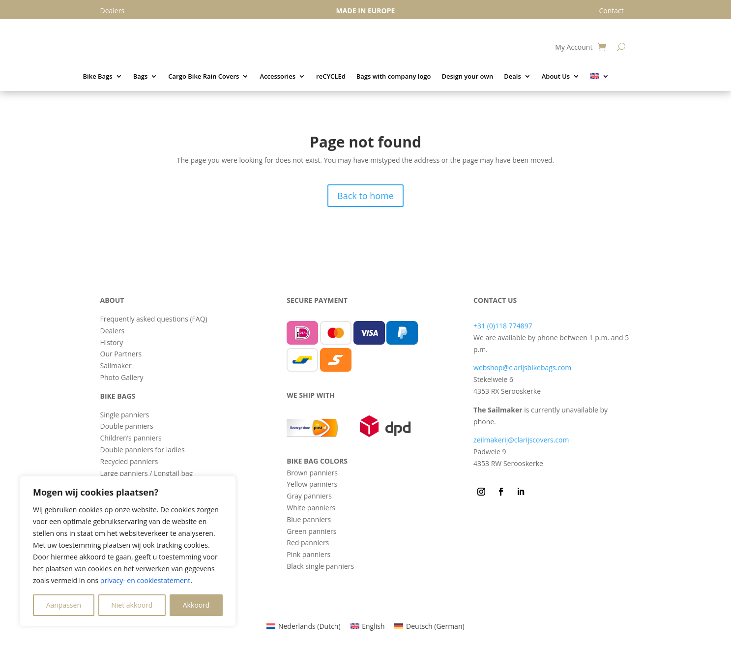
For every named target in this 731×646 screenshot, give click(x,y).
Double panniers (126, 426)
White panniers (311, 507)
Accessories (277, 77)
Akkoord (196, 605)
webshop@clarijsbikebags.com (522, 367)
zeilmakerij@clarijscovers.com (521, 439)
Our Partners (121, 353)
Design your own (467, 77)
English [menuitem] (373, 626)
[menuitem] (599, 78)
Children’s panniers (131, 437)
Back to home (365, 196)
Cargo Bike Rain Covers (203, 77)
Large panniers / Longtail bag (146, 473)
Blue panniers (309, 519)
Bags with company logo (393, 77)
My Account (573, 48)
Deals (512, 77)
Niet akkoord (131, 605)
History (111, 342)
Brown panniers (312, 472)
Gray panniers (309, 495)
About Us (556, 77)
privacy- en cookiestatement (145, 580)
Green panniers (311, 531)
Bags (140, 77)
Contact (611, 10)
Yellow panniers (312, 484)
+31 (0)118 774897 (502, 325)
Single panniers (124, 414)
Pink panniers (308, 554)
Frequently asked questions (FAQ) (153, 318)
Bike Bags (98, 77)
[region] (128, 551)
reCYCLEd (331, 77)
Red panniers (308, 542)
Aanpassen (63, 605)
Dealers (112, 330)
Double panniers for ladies (142, 449)
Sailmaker (116, 365)
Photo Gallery (122, 377)
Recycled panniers (129, 461)
